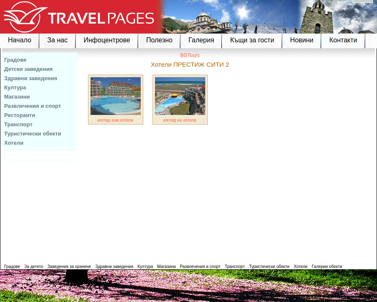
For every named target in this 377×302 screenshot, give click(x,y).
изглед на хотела (179, 120)
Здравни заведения (30, 78)
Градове (15, 60)
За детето (33, 266)
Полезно (159, 40)
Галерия (201, 40)
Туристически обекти (32, 133)
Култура (15, 87)
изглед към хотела (115, 120)
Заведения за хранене (69, 266)
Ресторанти (19, 115)
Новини (302, 40)
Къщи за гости (252, 40)
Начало (19, 40)
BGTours (190, 55)
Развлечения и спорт (32, 106)
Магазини (17, 97)
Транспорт (18, 124)
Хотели (13, 143)
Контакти (343, 40)
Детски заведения (28, 69)
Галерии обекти (327, 266)
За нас (57, 40)
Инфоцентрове (107, 40)
